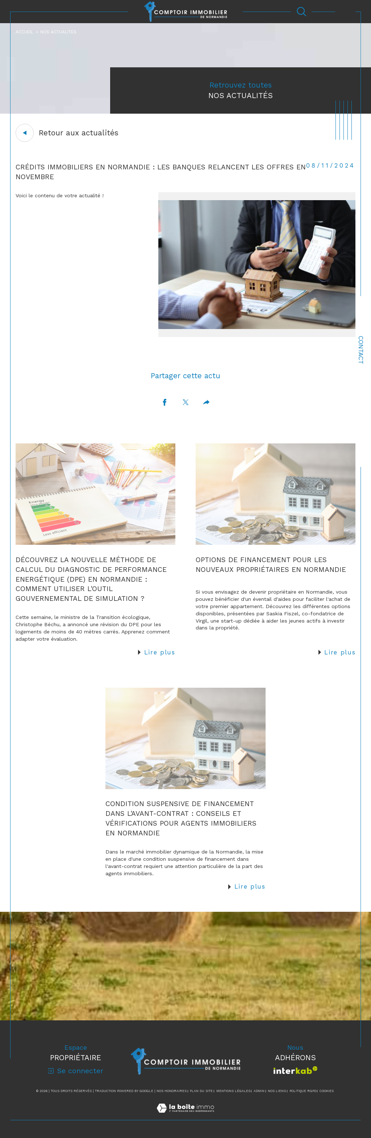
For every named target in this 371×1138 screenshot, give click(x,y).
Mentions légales (233, 1091)
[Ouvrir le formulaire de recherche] (301, 12)
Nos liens (277, 1091)
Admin (259, 1091)
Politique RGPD (302, 1091)
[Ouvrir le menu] (345, 11)
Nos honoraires (172, 1091)
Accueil (24, 31)
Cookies (327, 1091)
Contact (360, 350)
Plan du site (201, 1091)
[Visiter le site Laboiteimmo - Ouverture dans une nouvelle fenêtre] (185, 1116)
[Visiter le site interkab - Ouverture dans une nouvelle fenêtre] (295, 1070)
